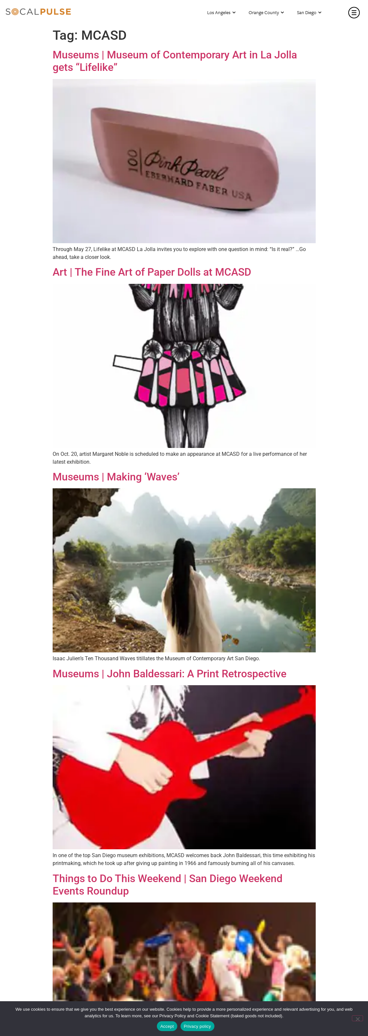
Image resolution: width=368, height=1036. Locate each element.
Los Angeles (221, 13)
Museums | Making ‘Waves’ (116, 477)
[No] (357, 1018)
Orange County (266, 13)
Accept (167, 1026)
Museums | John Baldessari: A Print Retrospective (169, 673)
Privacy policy (197, 1026)
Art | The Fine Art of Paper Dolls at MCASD (152, 272)
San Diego (309, 13)
